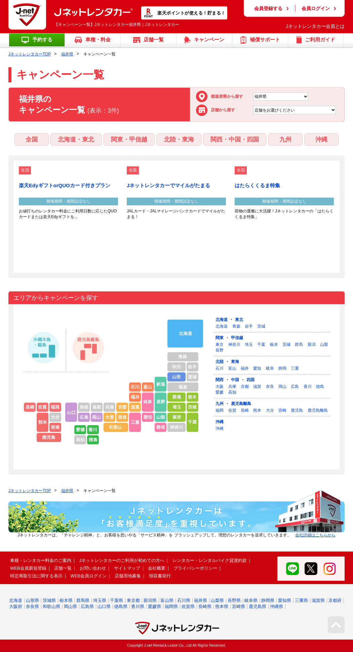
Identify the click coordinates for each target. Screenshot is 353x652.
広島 (295, 386)
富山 (232, 368)
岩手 (249, 326)
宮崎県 (238, 606)
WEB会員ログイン (89, 575)
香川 (308, 386)
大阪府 (15, 606)
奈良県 (32, 606)
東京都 (133, 600)
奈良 (270, 386)
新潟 (312, 344)
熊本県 (221, 606)
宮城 (261, 326)
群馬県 (82, 600)
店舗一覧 (63, 568)
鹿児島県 (257, 606)
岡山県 (70, 606)
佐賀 (232, 410)
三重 (295, 368)
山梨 (324, 344)
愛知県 (284, 600)
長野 (219, 350)
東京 (219, 344)
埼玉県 (99, 600)
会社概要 (156, 568)
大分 (270, 410)
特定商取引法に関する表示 (36, 575)
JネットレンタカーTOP (29, 54)
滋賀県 (318, 600)
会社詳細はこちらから (315, 535)
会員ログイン (316, 8)
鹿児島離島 (241, 403)
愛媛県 (154, 606)
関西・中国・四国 (234, 139)
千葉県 (116, 600)
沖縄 (321, 139)
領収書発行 (160, 575)
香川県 (137, 606)
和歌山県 (51, 606)
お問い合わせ (93, 568)
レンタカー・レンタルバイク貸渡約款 (209, 560)
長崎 (245, 410)
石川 (219, 368)
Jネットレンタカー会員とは (315, 26)
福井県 (67, 54)
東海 (235, 361)
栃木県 (66, 600)
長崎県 (204, 606)
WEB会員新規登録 (28, 568)
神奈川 (234, 344)
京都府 (335, 600)
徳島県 (120, 606)
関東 (219, 337)
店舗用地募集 (128, 575)
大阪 (219, 386)
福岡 (219, 410)
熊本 (257, 410)
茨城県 (49, 600)
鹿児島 (297, 410)
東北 (239, 319)
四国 (250, 379)
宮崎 (282, 410)
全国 (32, 139)
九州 (285, 139)
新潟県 (150, 600)
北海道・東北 (76, 139)
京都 (245, 386)
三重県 (301, 600)
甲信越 (237, 337)
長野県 (234, 600)
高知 (232, 392)
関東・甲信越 (129, 139)
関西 (219, 379)
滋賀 (257, 386)
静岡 (282, 368)
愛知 (257, 368)
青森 (236, 326)
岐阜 (270, 368)
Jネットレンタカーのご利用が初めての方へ (122, 560)
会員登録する (268, 8)
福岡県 (171, 606)
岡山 (282, 386)
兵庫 (232, 386)
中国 (235, 379)
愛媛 (219, 392)
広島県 (87, 606)
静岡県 (267, 600)
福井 (245, 368)
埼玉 (249, 344)
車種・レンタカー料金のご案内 (40, 560)
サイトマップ (127, 568)
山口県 (104, 606)
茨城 (286, 344)
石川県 (183, 600)
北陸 (219, 361)
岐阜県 (251, 600)
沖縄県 (276, 606)
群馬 (299, 344)
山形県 (32, 600)
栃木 (274, 344)
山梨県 (217, 600)
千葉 (261, 344)
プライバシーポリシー (195, 568)
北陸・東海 (179, 139)
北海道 (221, 319)
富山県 (166, 600)
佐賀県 (188, 606)
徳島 (320, 386)
